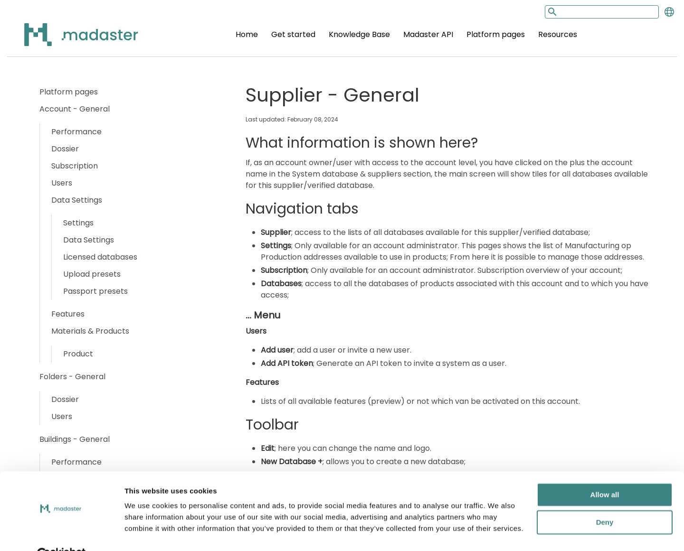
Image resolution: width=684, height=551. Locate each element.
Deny (605, 500)
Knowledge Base (359, 34)
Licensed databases (100, 257)
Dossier (65, 148)
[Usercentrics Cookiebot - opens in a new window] (61, 532)
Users (61, 182)
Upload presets (92, 274)
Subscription (74, 165)
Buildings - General (74, 439)
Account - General (74, 108)
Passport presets (95, 291)
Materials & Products (90, 331)
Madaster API (428, 34)
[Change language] (669, 12)
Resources (557, 34)
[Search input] (602, 12)
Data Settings (76, 200)
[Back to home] (69, 40)
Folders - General (72, 376)
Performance (76, 131)
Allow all (604, 472)
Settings (78, 222)
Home (247, 34)
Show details (146, 532)
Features (68, 313)
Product (78, 353)
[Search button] (551, 11)
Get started (293, 34)
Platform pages (495, 34)
